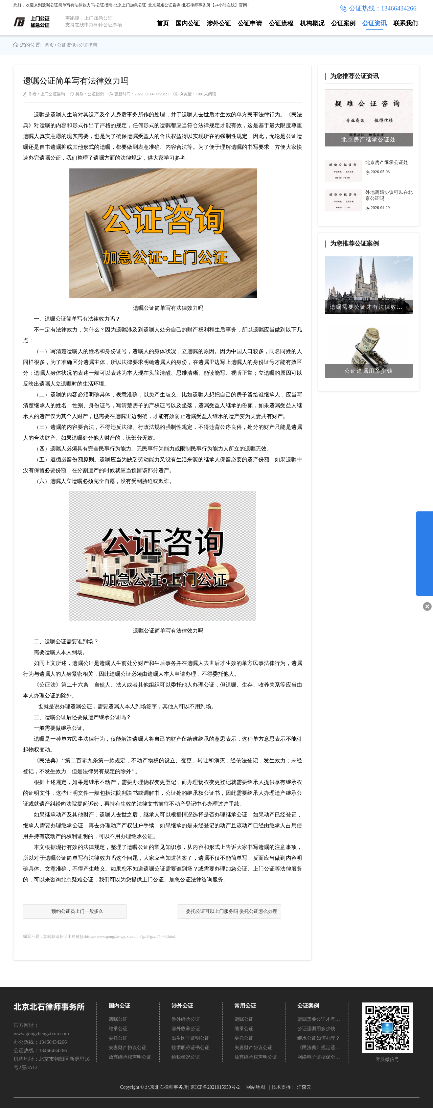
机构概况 (312, 23)
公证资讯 (374, 23)
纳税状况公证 (186, 1057)
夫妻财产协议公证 (127, 1047)
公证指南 (87, 45)
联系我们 (405, 23)
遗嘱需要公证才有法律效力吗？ (319, 1019)
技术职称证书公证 (190, 1047)
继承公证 (118, 1028)
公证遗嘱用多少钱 (316, 1028)
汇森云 (304, 1087)
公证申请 (250, 23)
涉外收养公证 (186, 1028)
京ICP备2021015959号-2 (215, 1087)
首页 (163, 23)
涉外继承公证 (186, 1019)
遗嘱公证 (118, 1019)
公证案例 (343, 23)
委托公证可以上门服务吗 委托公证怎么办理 (231, 911)
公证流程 (281, 23)
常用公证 (245, 1006)
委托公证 (118, 1038)
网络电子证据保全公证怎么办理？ (319, 1057)
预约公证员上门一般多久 (77, 911)
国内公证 (188, 23)
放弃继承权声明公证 (130, 1057)
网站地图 (255, 1087)
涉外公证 (219, 23)
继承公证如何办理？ (318, 1038)
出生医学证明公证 (190, 1038)
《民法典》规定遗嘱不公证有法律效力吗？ (319, 1047)
